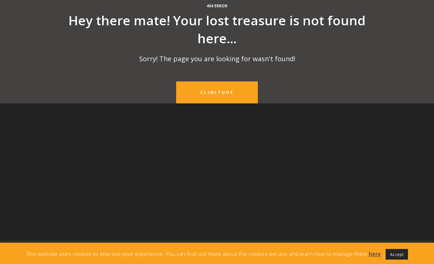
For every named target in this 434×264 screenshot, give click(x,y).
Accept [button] (397, 254)
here (375, 253)
